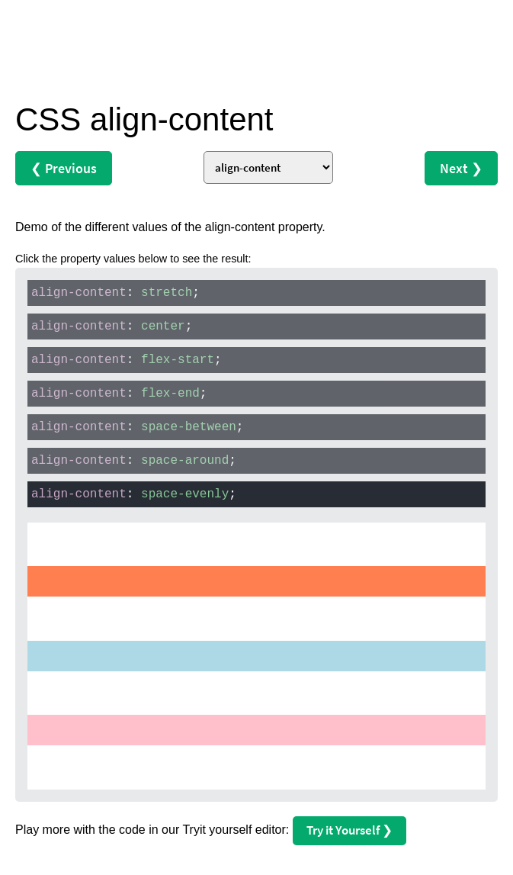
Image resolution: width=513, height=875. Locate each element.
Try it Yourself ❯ (349, 830)
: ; (115, 293)
